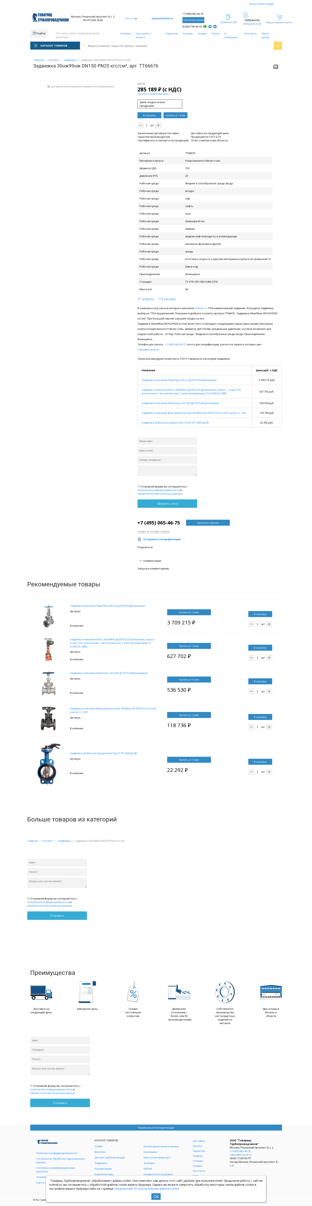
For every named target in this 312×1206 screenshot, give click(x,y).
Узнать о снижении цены (153, 94)
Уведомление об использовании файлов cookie (146, 1188)
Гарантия (172, 33)
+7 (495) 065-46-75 (192, 14)
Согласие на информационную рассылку (55, 1169)
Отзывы (187, 33)
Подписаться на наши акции (156, 1127)
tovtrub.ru (201, 308)
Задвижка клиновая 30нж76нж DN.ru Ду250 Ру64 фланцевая (179, 380)
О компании (230, 35)
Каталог (126, 33)
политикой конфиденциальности (158, 490)
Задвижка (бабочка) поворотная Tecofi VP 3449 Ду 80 (175, 422)
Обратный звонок (193, 20)
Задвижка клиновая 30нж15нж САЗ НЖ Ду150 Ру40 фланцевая (180, 403)
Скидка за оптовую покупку (153, 531)
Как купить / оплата (143, 35)
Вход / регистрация (262, 4)
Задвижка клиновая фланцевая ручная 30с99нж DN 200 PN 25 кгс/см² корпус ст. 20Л (194, 413)
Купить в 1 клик (175, 115)
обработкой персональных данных (160, 493)
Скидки (202, 33)
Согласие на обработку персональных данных (60, 1160)
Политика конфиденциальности (56, 1153)
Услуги (216, 33)
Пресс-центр (266, 35)
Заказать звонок (208, 522)
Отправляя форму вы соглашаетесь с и (162, 490)
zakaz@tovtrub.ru (162, 18)
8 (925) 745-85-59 (192, 26)
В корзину (149, 115)
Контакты (250, 33)
